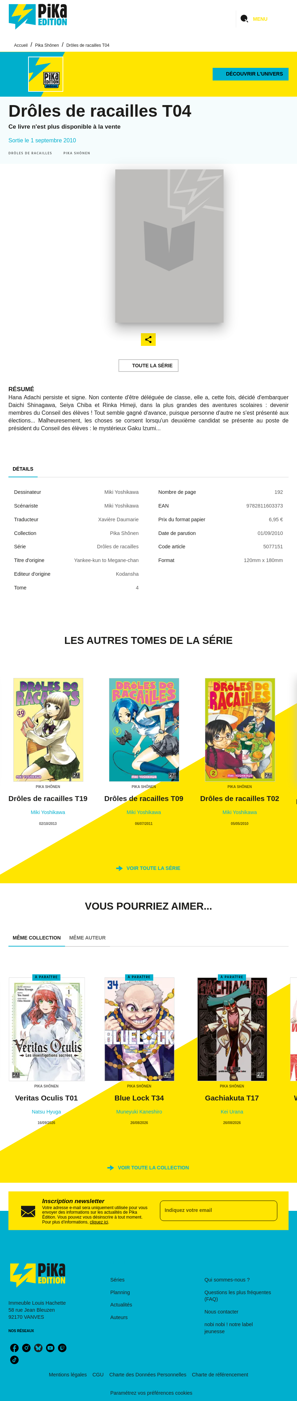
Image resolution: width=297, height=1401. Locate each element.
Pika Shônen (47, 45)
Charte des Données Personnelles (147, 1374)
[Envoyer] (268, 1210)
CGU (98, 1374)
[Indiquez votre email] (210, 1211)
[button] (251, 74)
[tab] (23, 468)
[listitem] (14, 1348)
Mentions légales (68, 1374)
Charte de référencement (220, 1374)
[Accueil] (37, 16)
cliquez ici (99, 1221)
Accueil (21, 45)
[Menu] (262, 19)
